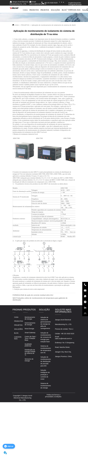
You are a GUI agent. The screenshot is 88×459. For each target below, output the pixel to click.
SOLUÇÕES (55, 10)
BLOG (64, 10)
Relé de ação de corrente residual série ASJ (37, 295)
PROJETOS (45, 10)
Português (72, 5)
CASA (25, 10)
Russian (79, 5)
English (71, 3)
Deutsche (77, 3)
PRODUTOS (34, 10)
